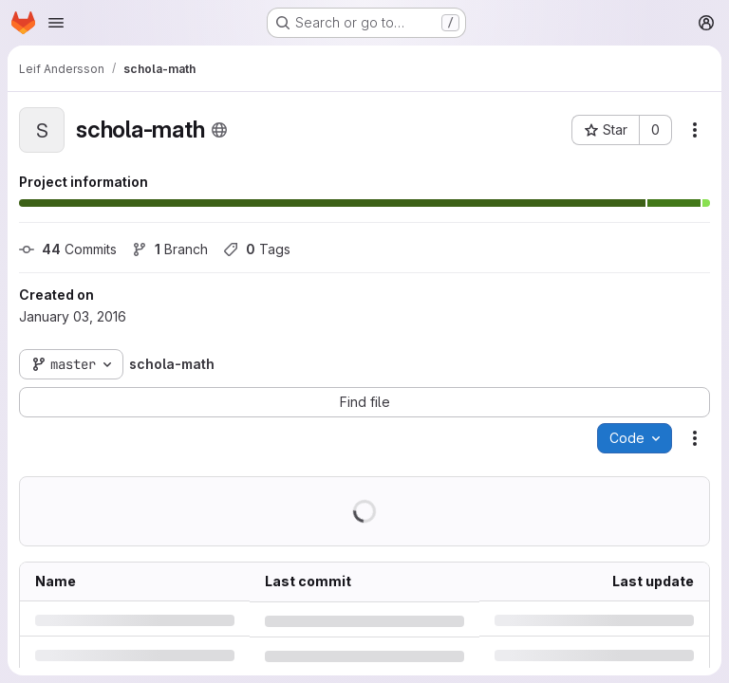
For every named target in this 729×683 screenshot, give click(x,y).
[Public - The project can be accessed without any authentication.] (219, 130)
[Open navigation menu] (56, 23)
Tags (256, 249)
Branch (170, 249)
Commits (68, 249)
